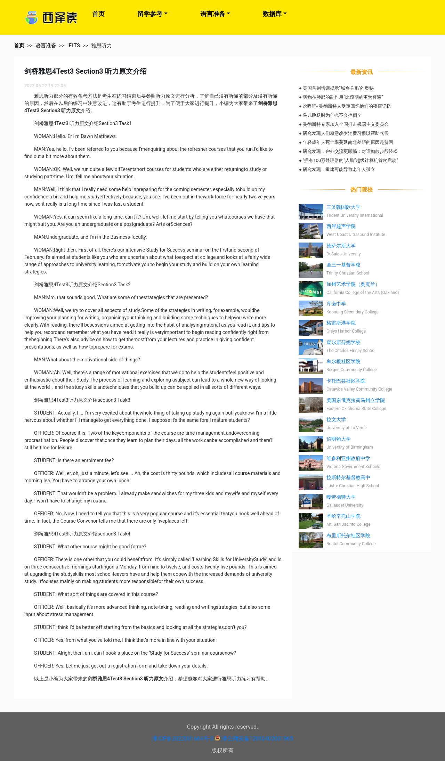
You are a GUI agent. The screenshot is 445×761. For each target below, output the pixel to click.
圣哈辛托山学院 (343, 516)
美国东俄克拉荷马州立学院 (355, 400)
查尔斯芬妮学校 (343, 342)
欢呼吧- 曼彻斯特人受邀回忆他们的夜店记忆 (347, 106)
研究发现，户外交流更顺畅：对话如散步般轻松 (350, 151)
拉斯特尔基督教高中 (348, 477)
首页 (98, 13)
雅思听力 (101, 45)
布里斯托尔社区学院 (348, 535)
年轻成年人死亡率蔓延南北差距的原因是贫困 (348, 142)
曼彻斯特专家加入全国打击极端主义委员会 (346, 124)
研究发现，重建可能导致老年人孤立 (339, 169)
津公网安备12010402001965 (257, 738)
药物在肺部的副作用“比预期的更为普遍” (343, 97)
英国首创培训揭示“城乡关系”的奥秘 (338, 88)
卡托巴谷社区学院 (345, 381)
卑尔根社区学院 (343, 361)
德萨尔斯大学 (341, 245)
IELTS (73, 45)
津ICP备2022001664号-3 (182, 738)
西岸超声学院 (341, 226)
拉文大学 (336, 419)
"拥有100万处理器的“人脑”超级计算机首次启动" (350, 160)
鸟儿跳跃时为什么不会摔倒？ (332, 115)
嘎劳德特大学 (341, 497)
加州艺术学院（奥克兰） (353, 284)
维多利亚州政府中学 (348, 458)
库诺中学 (336, 303)
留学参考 (149, 13)
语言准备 (212, 13)
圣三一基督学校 (343, 265)
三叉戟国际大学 (343, 207)
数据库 (272, 13)
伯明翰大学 (338, 439)
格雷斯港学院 (341, 323)
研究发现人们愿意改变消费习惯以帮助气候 (346, 133)
